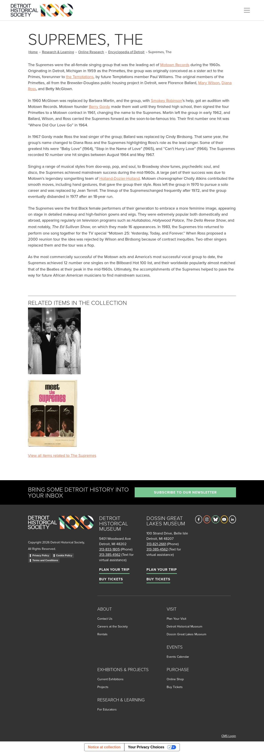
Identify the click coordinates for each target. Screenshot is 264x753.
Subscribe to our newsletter (185, 492)
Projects (102, 687)
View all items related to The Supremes (62, 455)
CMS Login (228, 736)
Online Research (91, 51)
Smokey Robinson (166, 100)
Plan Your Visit (176, 618)
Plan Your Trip (114, 569)
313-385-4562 (109, 554)
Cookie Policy (64, 555)
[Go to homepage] (61, 527)
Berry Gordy (99, 106)
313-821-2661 (156, 543)
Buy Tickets (111, 579)
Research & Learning (58, 51)
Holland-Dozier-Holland (119, 178)
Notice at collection (104, 747)
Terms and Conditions (45, 560)
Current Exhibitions (110, 679)
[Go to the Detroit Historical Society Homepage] (44, 9)
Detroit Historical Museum (184, 626)
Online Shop (175, 679)
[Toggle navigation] (246, 10)
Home (33, 51)
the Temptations (80, 76)
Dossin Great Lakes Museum (186, 634)
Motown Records (174, 64)
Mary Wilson (209, 82)
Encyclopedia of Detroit (126, 51)
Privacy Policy (40, 555)
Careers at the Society (112, 626)
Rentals (102, 634)
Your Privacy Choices (146, 747)
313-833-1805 (109, 549)
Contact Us (104, 618)
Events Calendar (178, 656)
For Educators (107, 709)
